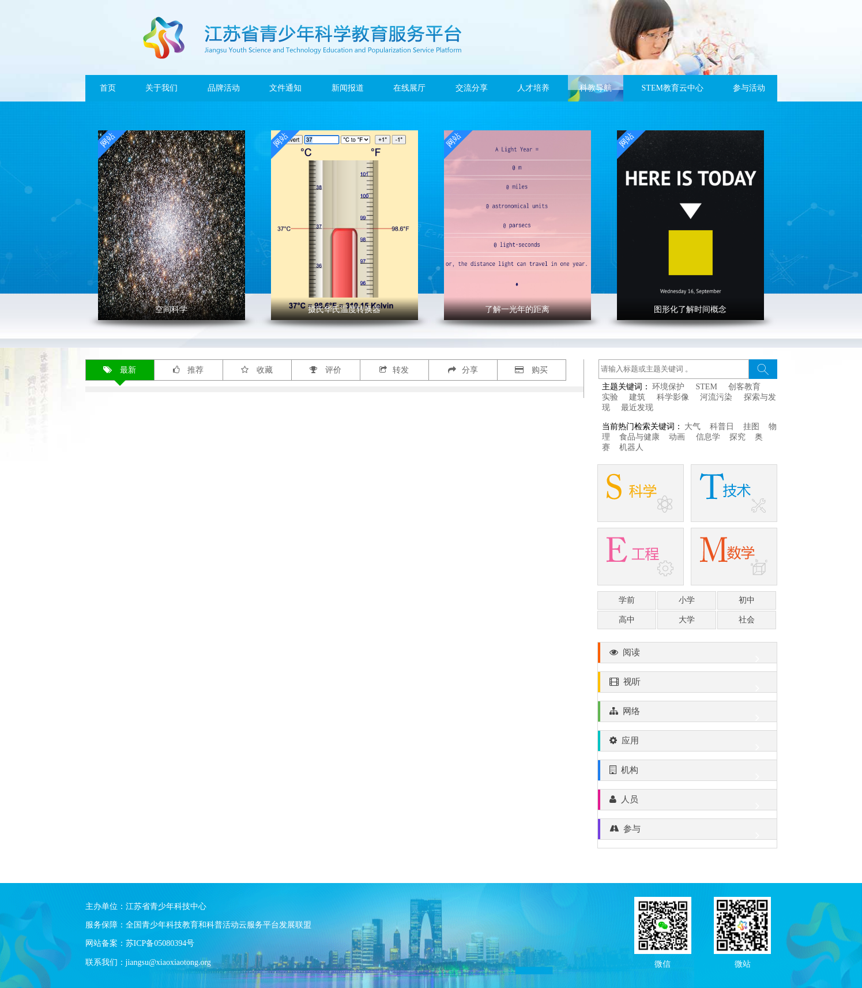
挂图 (751, 426)
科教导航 (595, 88)
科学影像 (673, 397)
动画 (678, 437)
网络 (687, 714)
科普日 (722, 426)
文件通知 (285, 88)
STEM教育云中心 (672, 88)
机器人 (631, 447)
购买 (531, 370)
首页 (108, 88)
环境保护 (668, 386)
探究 (737, 437)
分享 (463, 370)
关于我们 (161, 88)
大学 (687, 619)
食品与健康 (639, 437)
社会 (747, 619)
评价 (325, 370)
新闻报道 (348, 88)
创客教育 (744, 386)
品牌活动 (224, 88)
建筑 (637, 397)
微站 (743, 963)
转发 (394, 370)
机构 (687, 773)
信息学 (708, 437)
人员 (687, 802)
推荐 (188, 370)
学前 (627, 600)
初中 (747, 600)
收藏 (257, 370)
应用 (687, 743)
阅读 (687, 655)
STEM (706, 386)
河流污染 (716, 397)
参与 (687, 832)
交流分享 (472, 88)
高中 (627, 619)
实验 (610, 397)
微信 (662, 963)
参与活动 (749, 88)
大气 (692, 426)
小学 (687, 600)
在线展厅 (409, 88)
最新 (119, 370)
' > (171, 225)
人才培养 (533, 88)
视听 (687, 685)
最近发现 (637, 407)
